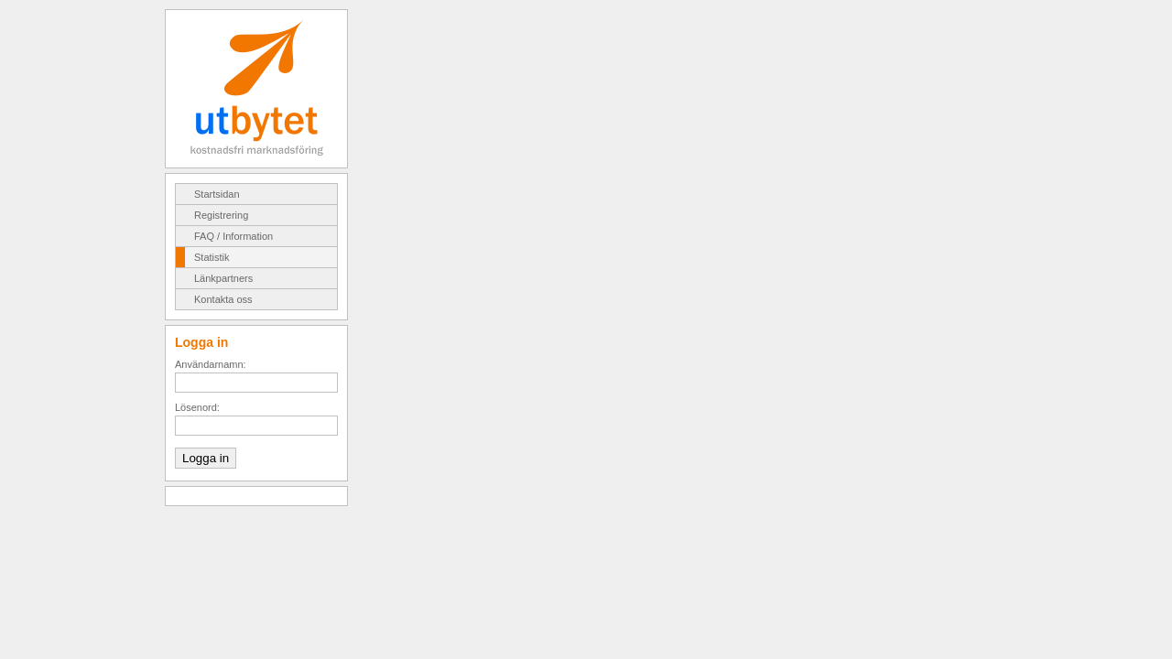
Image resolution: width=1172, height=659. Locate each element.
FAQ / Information (233, 236)
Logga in (205, 458)
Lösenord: (197, 407)
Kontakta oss (223, 299)
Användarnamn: (210, 364)
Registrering (221, 215)
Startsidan (217, 194)
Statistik (212, 257)
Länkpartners (223, 278)
